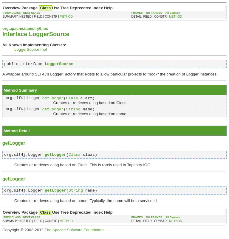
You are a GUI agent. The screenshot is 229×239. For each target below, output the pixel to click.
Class (72, 99)
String (73, 111)
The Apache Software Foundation (73, 234)
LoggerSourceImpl (30, 49)
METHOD (66, 16)
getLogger (53, 99)
